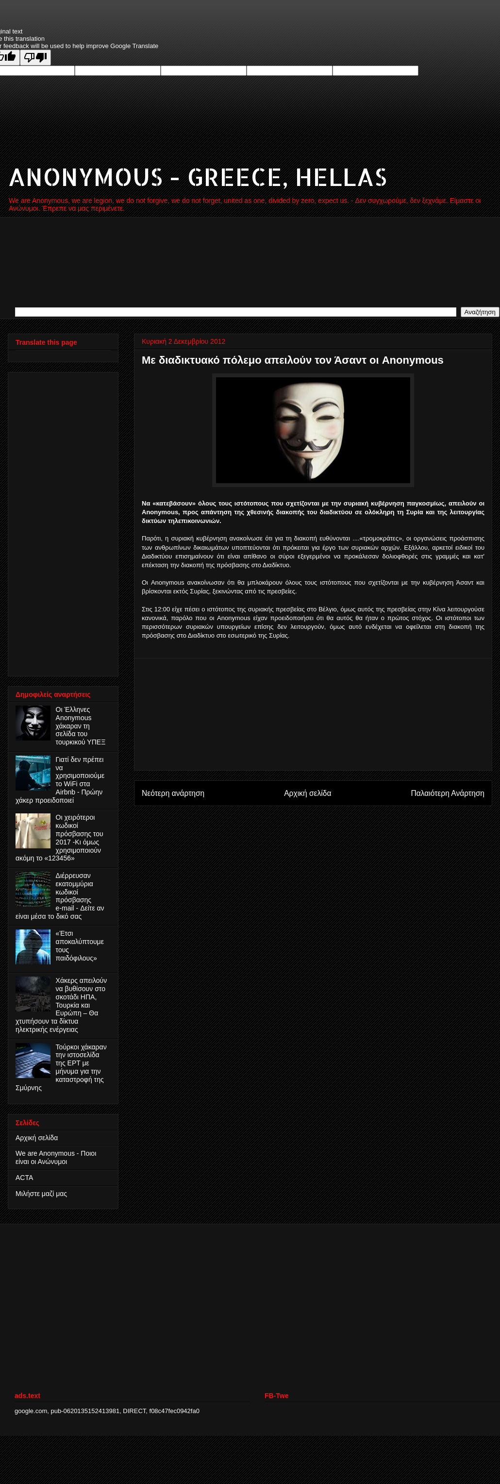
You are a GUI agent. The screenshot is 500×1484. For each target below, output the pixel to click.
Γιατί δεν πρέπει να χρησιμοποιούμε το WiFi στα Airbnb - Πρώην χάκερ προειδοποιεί (60, 780)
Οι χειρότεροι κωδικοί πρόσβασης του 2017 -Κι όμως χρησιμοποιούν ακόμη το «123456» (59, 837)
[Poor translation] (35, 58)
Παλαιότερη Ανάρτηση (447, 793)
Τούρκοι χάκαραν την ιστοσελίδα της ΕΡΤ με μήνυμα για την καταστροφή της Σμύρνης (61, 1067)
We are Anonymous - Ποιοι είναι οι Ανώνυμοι (56, 1157)
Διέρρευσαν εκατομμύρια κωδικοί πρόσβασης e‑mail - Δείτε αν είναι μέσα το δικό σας (60, 896)
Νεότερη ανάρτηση (173, 793)
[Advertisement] (313, 714)
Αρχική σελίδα (307, 793)
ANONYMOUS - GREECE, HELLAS (197, 176)
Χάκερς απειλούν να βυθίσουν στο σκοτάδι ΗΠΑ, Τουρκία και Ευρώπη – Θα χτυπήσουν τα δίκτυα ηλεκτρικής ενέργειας (61, 1005)
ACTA (24, 1177)
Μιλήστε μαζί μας (41, 1193)
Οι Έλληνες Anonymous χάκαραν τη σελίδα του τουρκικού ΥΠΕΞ (81, 726)
